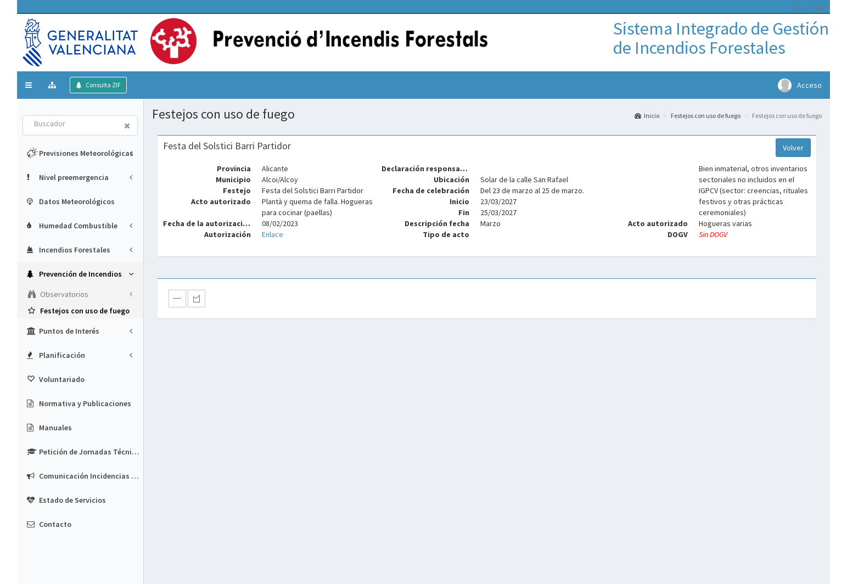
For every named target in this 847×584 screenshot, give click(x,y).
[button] (28, 85)
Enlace (272, 234)
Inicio (647, 115)
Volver (793, 148)
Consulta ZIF (103, 85)
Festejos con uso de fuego (706, 115)
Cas (797, 8)
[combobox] (70, 124)
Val (820, 8)
